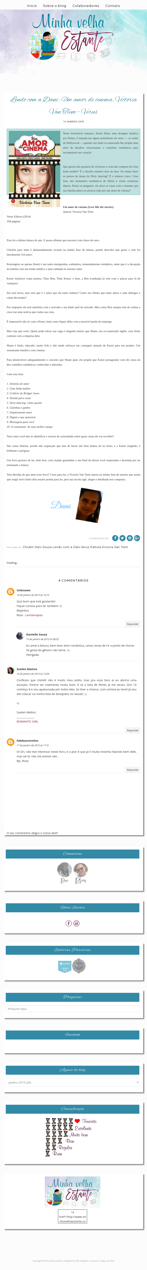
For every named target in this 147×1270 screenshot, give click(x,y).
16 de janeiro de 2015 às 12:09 (33, 678)
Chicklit (28, 552)
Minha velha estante (53, 1265)
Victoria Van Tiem (115, 552)
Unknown (23, 595)
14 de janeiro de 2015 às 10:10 (33, 599)
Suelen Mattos (27, 674)
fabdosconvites (27, 745)
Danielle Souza (36, 639)
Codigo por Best (106, 1265)
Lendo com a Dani (66, 552)
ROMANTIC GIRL (27, 726)
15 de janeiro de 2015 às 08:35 (42, 644)
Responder (133, 629)
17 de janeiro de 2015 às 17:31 (33, 750)
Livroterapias (34, 620)
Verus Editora (91, 552)
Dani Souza (43, 552)
